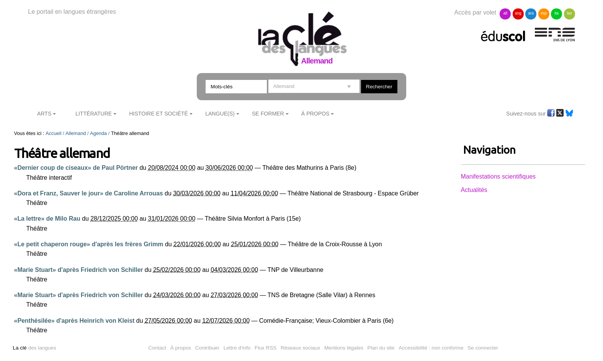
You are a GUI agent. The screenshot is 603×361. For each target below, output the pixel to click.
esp (544, 13)
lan (569, 13)
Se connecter (482, 348)
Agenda (98, 133)
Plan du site (381, 348)
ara (531, 13)
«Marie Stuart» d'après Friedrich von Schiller (78, 270)
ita (556, 13)
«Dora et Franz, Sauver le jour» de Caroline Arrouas (88, 193)
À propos (180, 348)
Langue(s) (220, 114)
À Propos (315, 114)
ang (518, 13)
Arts (44, 114)
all (505, 13)
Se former (268, 114)
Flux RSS (265, 348)
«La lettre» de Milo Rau (47, 218)
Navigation (489, 150)
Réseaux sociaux (300, 348)
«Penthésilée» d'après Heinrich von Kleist (74, 320)
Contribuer (207, 348)
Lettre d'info (237, 348)
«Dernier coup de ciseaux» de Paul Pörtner (76, 167)
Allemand (75, 133)
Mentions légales (343, 348)
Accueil (53, 133)
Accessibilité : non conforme (431, 348)
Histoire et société (158, 114)
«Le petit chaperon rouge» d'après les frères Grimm (88, 244)
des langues (34, 348)
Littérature (93, 114)
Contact (157, 348)
